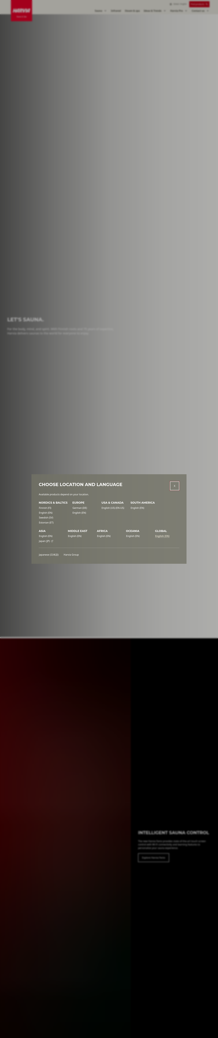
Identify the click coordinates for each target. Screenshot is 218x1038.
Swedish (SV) (46, 517)
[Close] (174, 486)
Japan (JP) (46, 541)
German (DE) (80, 508)
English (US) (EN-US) (113, 508)
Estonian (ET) (46, 522)
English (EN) (45, 512)
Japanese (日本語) (49, 554)
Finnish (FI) (45, 508)
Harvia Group (71, 554)
